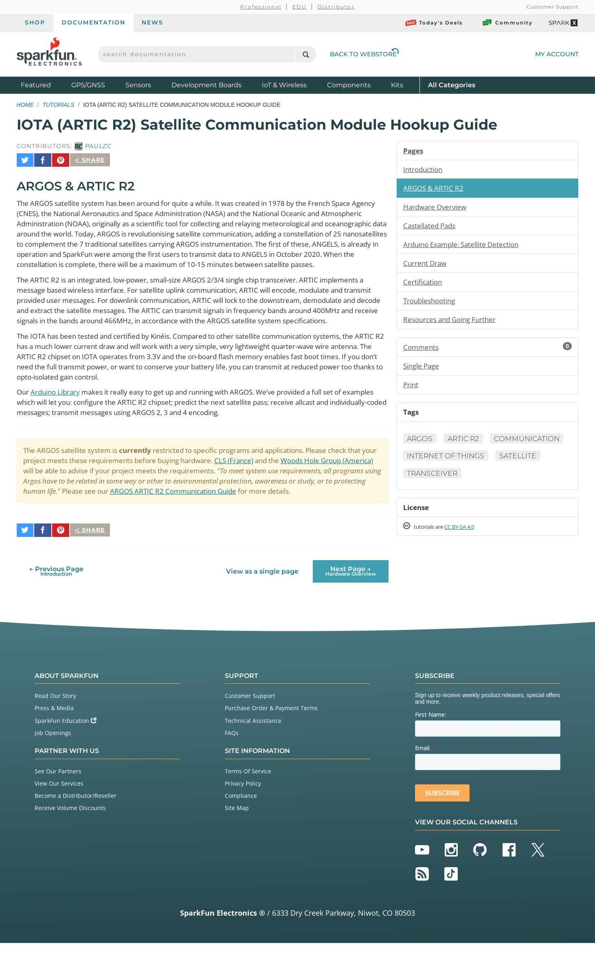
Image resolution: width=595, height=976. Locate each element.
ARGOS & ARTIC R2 (435, 189)
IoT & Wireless (284, 85)
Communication (441, 461)
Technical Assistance (253, 753)
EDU (299, 7)
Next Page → (350, 603)
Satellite (522, 479)
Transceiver (433, 496)
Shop (35, 22)
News (152, 22)
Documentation (93, 22)
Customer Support (552, 7)
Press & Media (54, 741)
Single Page (423, 370)
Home (25, 105)
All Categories (451, 84)
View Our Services (59, 816)
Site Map (237, 841)
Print (411, 389)
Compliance (241, 828)
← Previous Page (56, 603)
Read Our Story (55, 728)
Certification (424, 284)
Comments (487, 351)
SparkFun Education (66, 753)
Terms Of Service (248, 804)
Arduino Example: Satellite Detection (465, 246)
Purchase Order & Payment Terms (271, 741)
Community (507, 23)
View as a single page (262, 604)
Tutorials (58, 105)
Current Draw (426, 265)
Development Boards (206, 85)
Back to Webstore (364, 54)
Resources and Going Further (453, 323)
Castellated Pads (431, 227)
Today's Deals (434, 23)
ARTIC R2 (466, 443)
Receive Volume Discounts (70, 841)
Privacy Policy (243, 816)
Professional (260, 7)
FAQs (232, 765)
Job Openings (53, 765)
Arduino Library (58, 415)
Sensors (138, 85)
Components (349, 85)
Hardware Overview (436, 208)
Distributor (336, 7)
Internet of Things (447, 479)
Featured (44, 84)
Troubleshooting (431, 304)
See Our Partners (58, 804)
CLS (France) (281, 485)
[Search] (305, 54)
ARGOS (420, 443)
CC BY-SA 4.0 (466, 551)
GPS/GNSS (88, 85)
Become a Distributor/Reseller (75, 828)
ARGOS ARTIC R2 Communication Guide (303, 516)
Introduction (424, 169)
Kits (397, 85)
